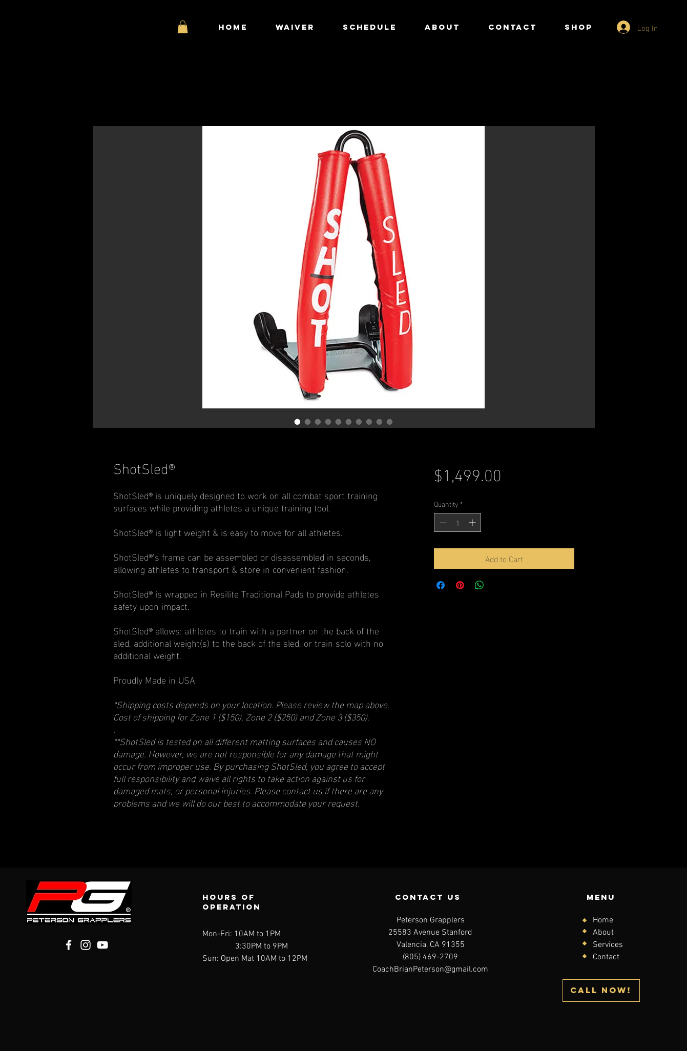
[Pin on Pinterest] (460, 585)
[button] (182, 26)
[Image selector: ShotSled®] (298, 422)
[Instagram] (85, 945)
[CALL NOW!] (601, 990)
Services (608, 945)
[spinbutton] (457, 522)
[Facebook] (68, 945)
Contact (606, 957)
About (603, 933)
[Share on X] (499, 585)
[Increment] (473, 522)
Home (603, 920)
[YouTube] (102, 945)
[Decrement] (441, 522)
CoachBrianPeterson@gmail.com (430, 969)
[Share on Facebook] (440, 585)
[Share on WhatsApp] (479, 585)
